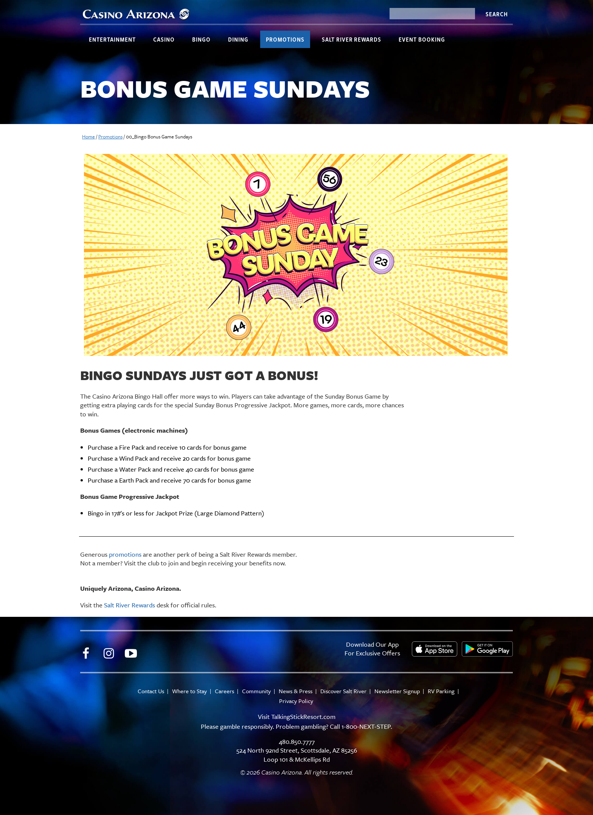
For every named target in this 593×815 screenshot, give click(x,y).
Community (256, 691)
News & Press (295, 691)
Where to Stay (189, 691)
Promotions (285, 39)
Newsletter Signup (397, 691)
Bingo (201, 39)
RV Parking (441, 691)
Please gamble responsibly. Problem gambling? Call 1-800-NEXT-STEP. (296, 726)
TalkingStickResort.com (303, 716)
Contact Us (151, 691)
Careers (224, 691)
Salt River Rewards (351, 39)
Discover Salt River (343, 691)
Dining (238, 39)
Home (88, 136)
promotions (125, 554)
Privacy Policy (296, 701)
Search (497, 14)
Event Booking (422, 39)
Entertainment (112, 39)
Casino (164, 39)
